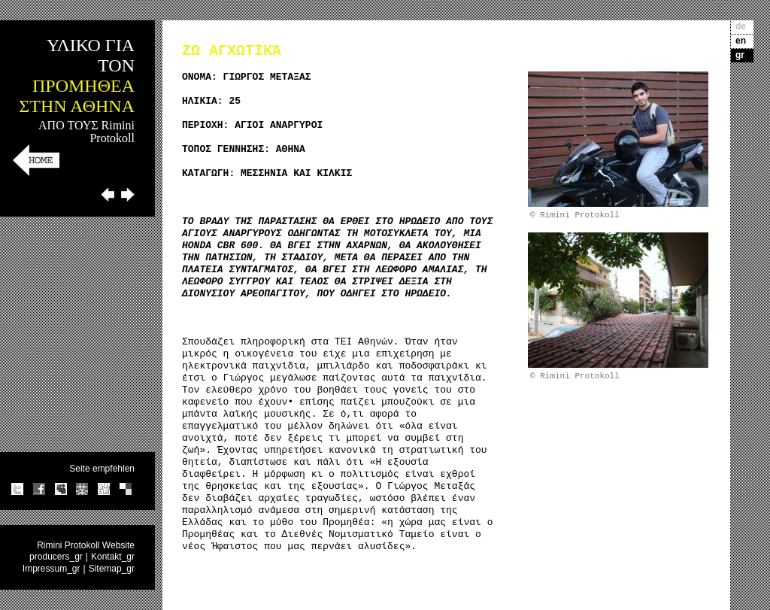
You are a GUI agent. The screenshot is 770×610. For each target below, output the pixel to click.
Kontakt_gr (113, 556)
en (740, 40)
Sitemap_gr (112, 568)
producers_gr (56, 556)
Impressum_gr (51, 568)
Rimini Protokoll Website (86, 545)
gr (739, 55)
